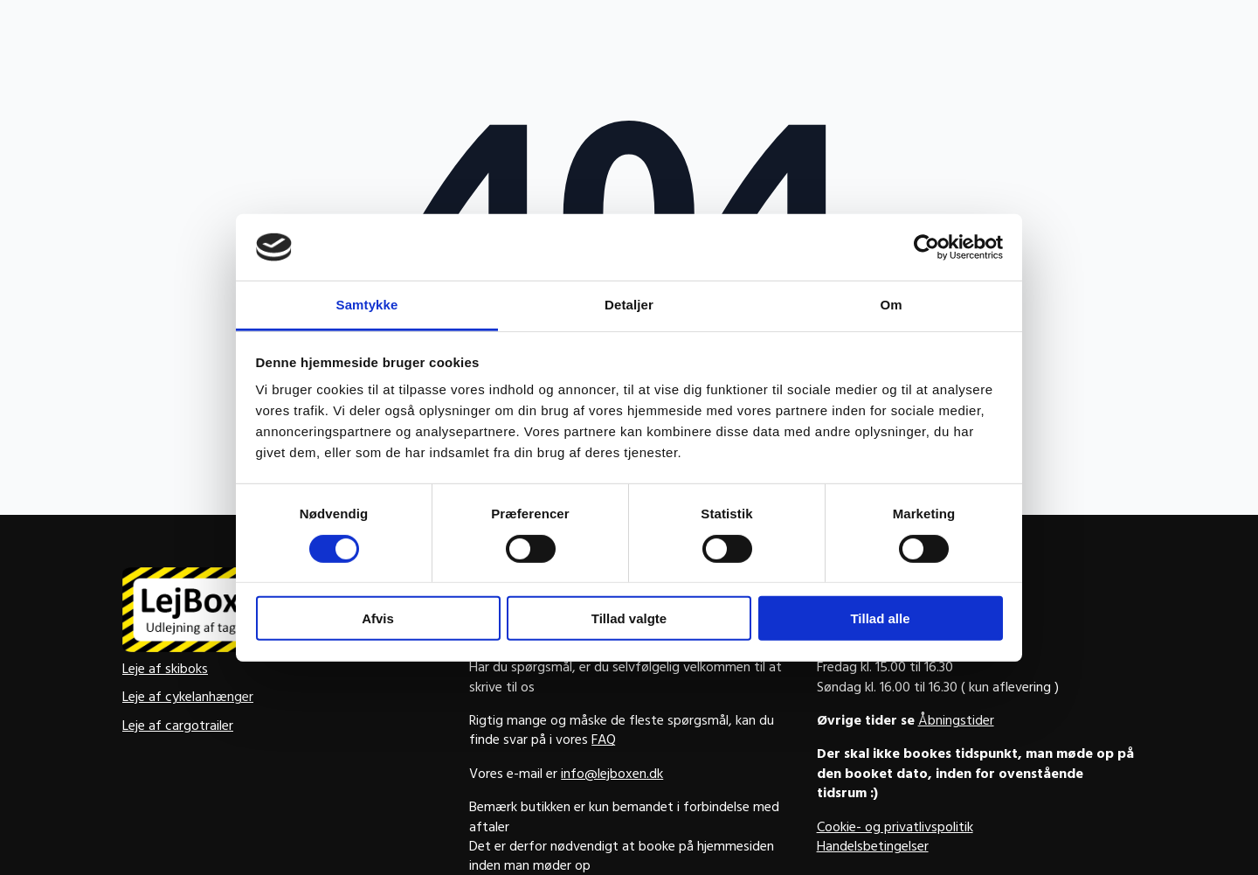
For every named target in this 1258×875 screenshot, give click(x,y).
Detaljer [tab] (629, 304)
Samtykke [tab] (367, 304)
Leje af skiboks (165, 670)
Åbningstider (956, 722)
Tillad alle (879, 618)
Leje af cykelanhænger (187, 698)
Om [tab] (891, 304)
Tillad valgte (629, 618)
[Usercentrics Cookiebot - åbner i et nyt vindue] (926, 247)
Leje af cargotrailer (177, 727)
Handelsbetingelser (873, 848)
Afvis (378, 618)
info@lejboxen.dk (612, 775)
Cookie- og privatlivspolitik (895, 829)
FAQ (603, 741)
